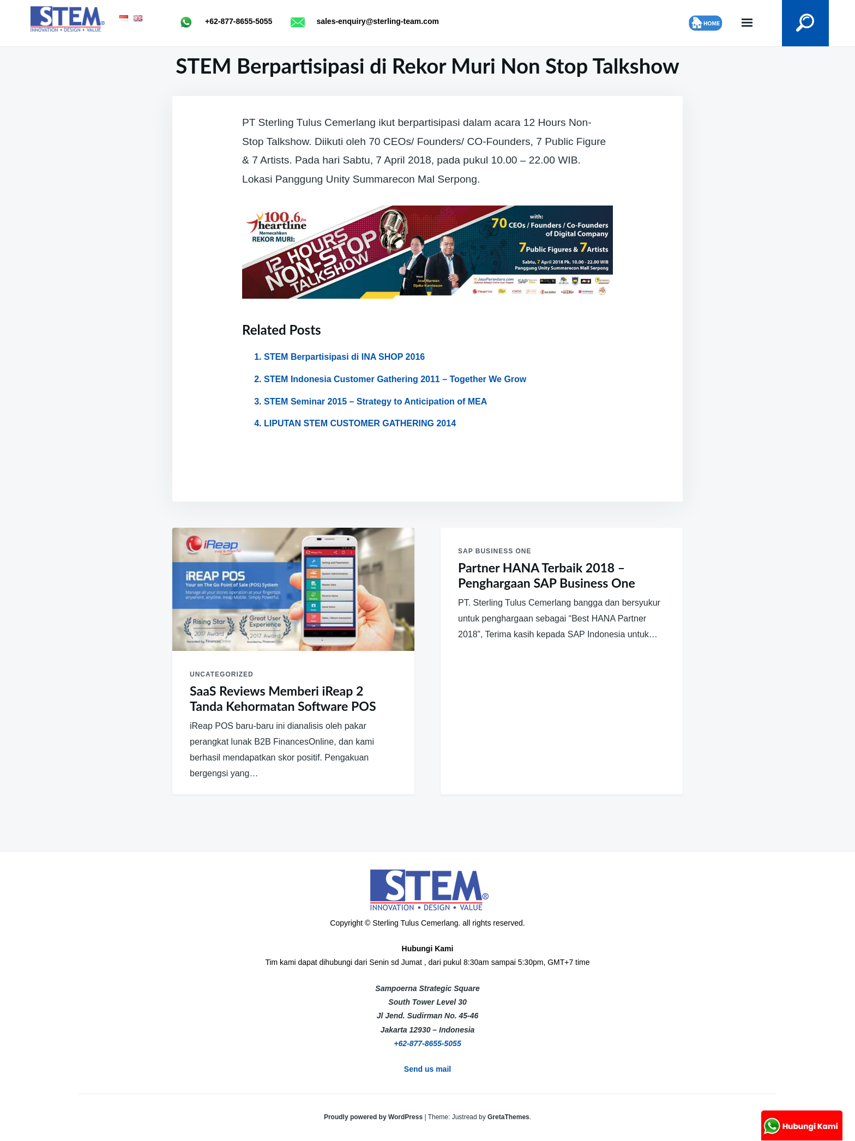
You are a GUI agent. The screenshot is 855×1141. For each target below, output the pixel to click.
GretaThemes (508, 1117)
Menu (747, 23)
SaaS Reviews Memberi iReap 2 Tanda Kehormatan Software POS (283, 698)
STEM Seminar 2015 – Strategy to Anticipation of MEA (375, 401)
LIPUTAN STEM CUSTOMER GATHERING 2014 (360, 423)
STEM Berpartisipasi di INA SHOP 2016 (344, 356)
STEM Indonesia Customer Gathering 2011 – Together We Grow (395, 379)
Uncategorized (222, 674)
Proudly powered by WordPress (374, 1117)
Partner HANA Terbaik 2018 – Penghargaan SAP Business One (546, 575)
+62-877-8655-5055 (427, 1043)
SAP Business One (494, 551)
